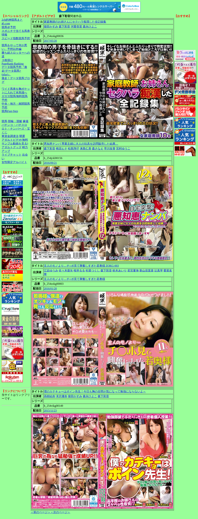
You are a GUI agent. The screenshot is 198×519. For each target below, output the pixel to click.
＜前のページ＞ (40, 512)
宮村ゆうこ (123, 148)
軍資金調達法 (10, 136)
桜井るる (79, 270)
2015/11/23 (50, 410)
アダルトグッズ (11, 147)
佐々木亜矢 (66, 270)
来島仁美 (85, 148)
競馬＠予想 (9, 27)
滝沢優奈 (61, 396)
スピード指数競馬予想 (16, 38)
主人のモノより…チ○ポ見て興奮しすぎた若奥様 (74, 278)
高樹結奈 (49, 396)
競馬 (4, 121)
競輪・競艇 (15, 121)
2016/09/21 (50, 162)
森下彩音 (64, 26)
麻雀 (25, 121)
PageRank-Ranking (13, 63)
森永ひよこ (90, 26)
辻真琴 (158, 270)
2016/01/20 (50, 288)
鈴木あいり (120, 270)
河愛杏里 (76, 26)
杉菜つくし (93, 270)
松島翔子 (73, 148)
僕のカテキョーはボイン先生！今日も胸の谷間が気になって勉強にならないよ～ (95, 391)
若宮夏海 (133, 270)
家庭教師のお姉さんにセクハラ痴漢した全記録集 (75, 21)
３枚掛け (7, 60)
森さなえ (97, 148)
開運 (22, 136)
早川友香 (109, 148)
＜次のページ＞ (60, 512)
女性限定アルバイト (14, 162)
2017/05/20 (50, 40)
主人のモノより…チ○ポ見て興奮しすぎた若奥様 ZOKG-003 (81, 265)
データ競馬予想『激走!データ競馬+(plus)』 (14, 71)
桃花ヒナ (61, 148)
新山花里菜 (146, 270)
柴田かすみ (51, 26)
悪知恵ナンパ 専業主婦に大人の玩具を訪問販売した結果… (81, 143)
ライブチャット (11, 154)
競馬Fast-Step (10, 111)
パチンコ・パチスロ (14, 124)
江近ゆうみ (51, 270)
